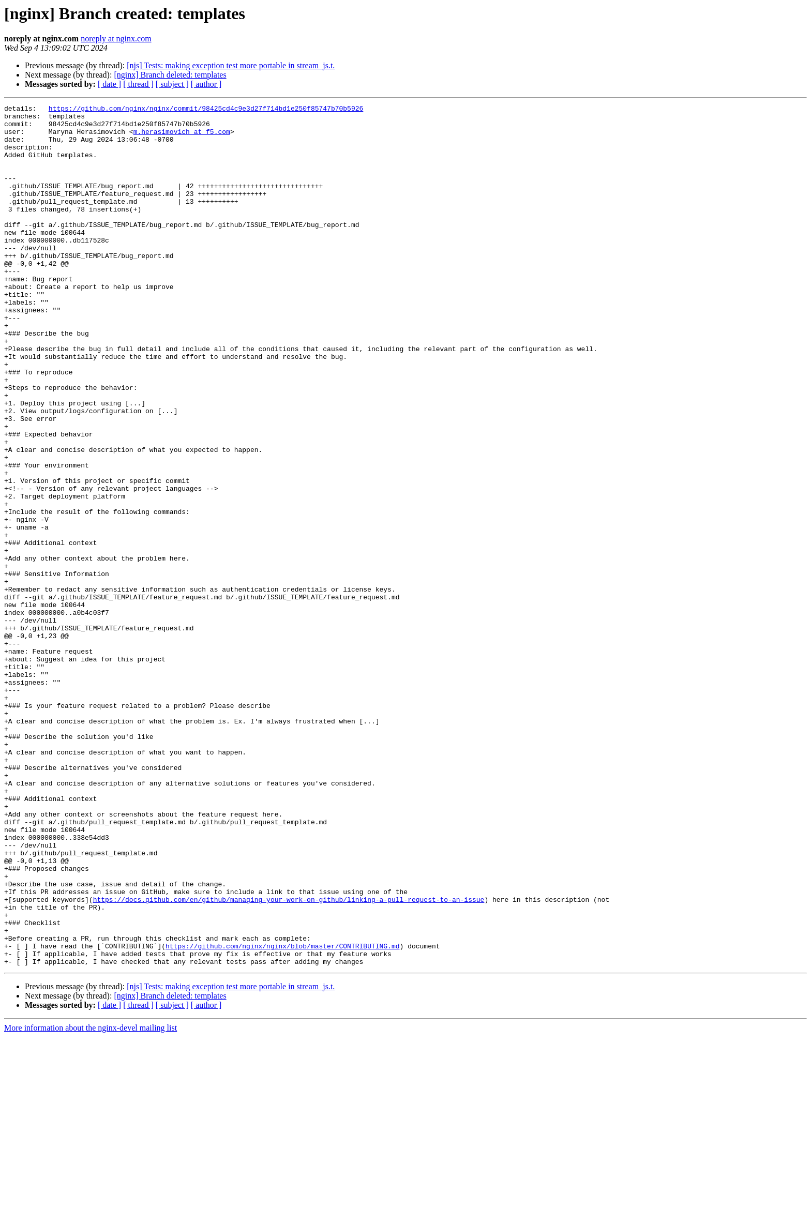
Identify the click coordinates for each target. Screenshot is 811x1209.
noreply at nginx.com (116, 38)
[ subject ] (172, 84)
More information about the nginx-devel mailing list (90, 1200)
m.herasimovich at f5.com (181, 137)
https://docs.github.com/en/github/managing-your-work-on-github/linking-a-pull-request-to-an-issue (289, 1059)
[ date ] (109, 84)
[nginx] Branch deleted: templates (170, 74)
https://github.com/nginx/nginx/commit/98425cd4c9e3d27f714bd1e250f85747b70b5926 (206, 109)
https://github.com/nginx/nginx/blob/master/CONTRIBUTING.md (282, 1115)
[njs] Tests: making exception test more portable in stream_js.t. (231, 65)
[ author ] (206, 84)
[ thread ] (138, 84)
